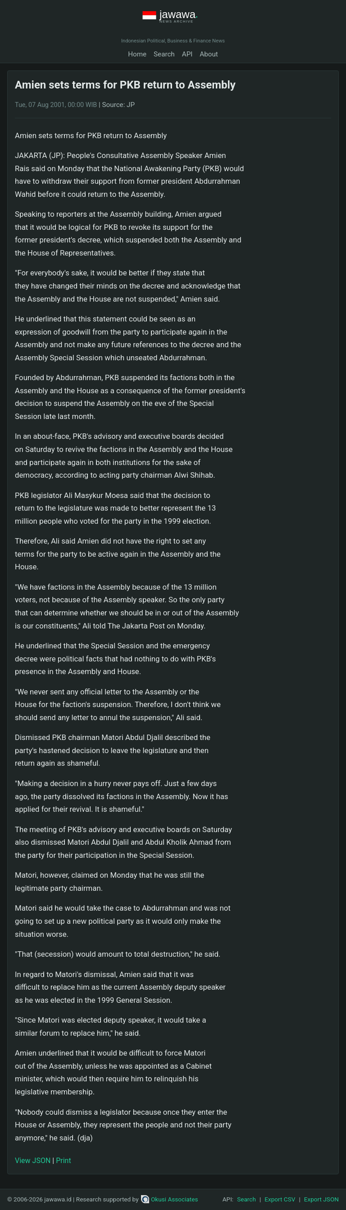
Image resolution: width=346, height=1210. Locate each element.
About (209, 54)
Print (63, 1160)
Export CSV (279, 1199)
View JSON (32, 1160)
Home (137, 54)
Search (164, 54)
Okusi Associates (169, 1199)
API (187, 54)
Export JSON (321, 1199)
